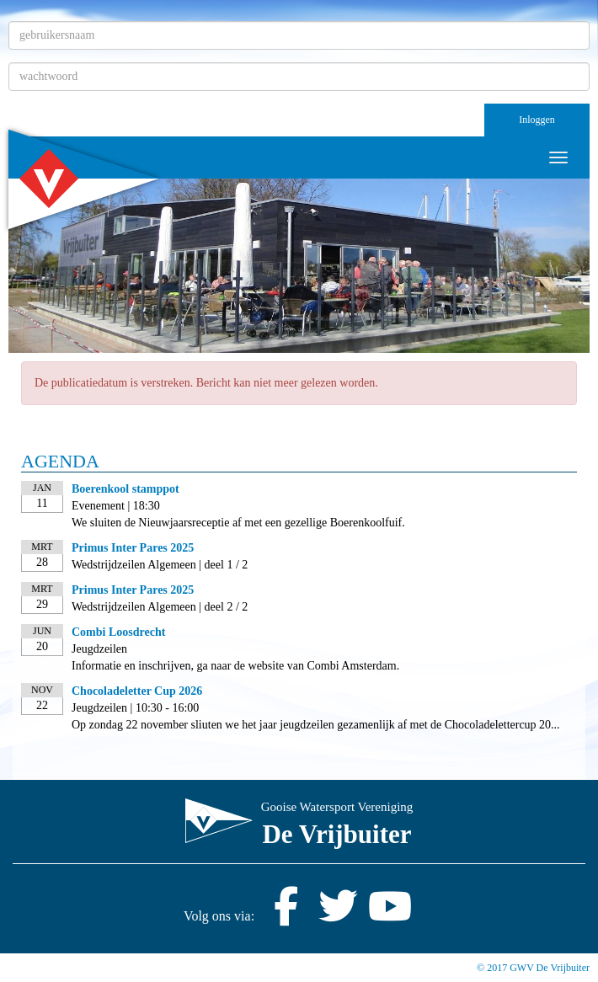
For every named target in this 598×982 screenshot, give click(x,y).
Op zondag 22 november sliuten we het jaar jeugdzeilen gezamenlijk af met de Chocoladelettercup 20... (316, 724)
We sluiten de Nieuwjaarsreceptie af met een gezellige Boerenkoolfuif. (238, 522)
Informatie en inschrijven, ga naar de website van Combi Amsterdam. (235, 665)
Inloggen (537, 119)
